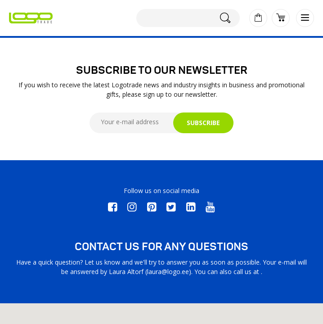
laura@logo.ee (168, 271)
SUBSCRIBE (203, 122)
